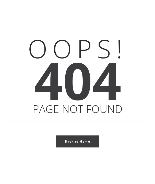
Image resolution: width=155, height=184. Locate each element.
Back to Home (77, 141)
